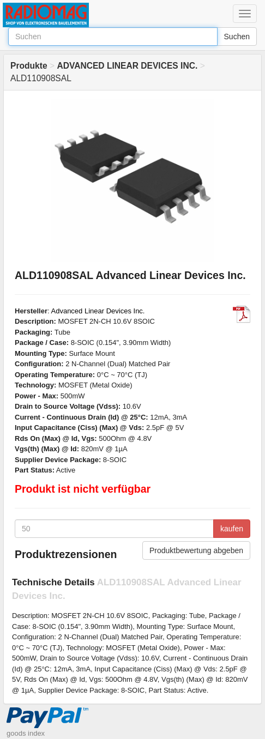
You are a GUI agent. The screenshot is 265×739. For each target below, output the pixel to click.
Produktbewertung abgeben (196, 550)
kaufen (231, 528)
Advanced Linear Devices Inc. (98, 311)
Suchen (237, 36)
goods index (26, 733)
